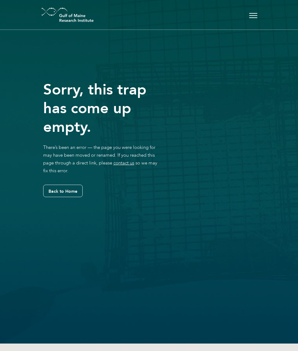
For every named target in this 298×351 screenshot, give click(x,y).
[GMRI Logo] (60, 14)
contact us (123, 163)
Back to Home (62, 191)
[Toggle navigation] (253, 14)
